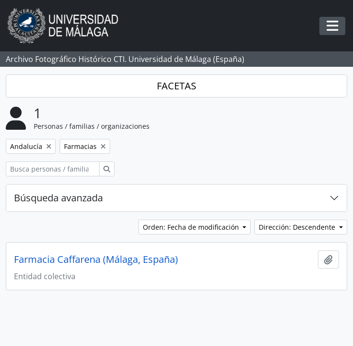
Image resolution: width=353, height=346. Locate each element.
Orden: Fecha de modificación (192, 227)
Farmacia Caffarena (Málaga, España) (96, 259)
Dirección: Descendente (298, 227)
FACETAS (176, 85)
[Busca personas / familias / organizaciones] (53, 168)
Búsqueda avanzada (58, 197)
